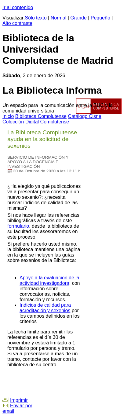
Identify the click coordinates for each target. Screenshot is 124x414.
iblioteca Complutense (41, 116)
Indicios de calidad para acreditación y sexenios (45, 307)
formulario (18, 226)
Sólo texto (36, 17)
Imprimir (19, 400)
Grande (78, 17)
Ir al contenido (17, 7)
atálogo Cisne (84, 116)
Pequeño (100, 17)
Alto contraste (17, 23)
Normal (59, 17)
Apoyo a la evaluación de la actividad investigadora (49, 280)
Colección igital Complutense (35, 121)
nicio (8, 116)
